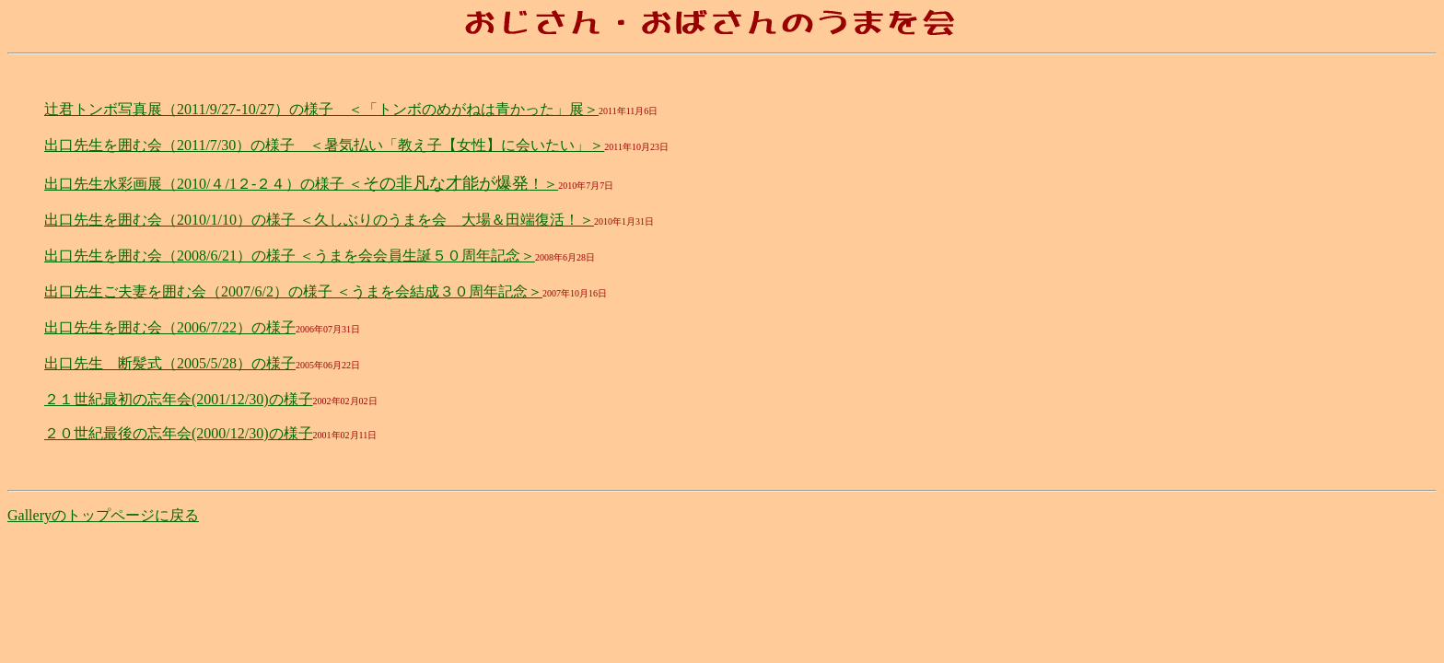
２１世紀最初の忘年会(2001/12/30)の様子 (178, 399)
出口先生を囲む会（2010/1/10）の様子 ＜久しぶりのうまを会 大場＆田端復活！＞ (319, 219)
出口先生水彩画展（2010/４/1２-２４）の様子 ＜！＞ (301, 184)
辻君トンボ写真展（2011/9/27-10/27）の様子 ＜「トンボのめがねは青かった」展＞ (321, 109)
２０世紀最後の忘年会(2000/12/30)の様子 (178, 433)
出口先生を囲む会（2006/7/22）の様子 (170, 327)
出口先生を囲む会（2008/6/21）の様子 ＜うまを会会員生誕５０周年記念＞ (289, 255)
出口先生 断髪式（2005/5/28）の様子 (170, 363)
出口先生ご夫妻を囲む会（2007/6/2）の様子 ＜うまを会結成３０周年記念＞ (293, 291)
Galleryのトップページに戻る (103, 515)
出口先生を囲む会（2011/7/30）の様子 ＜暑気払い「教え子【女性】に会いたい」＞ (324, 145)
